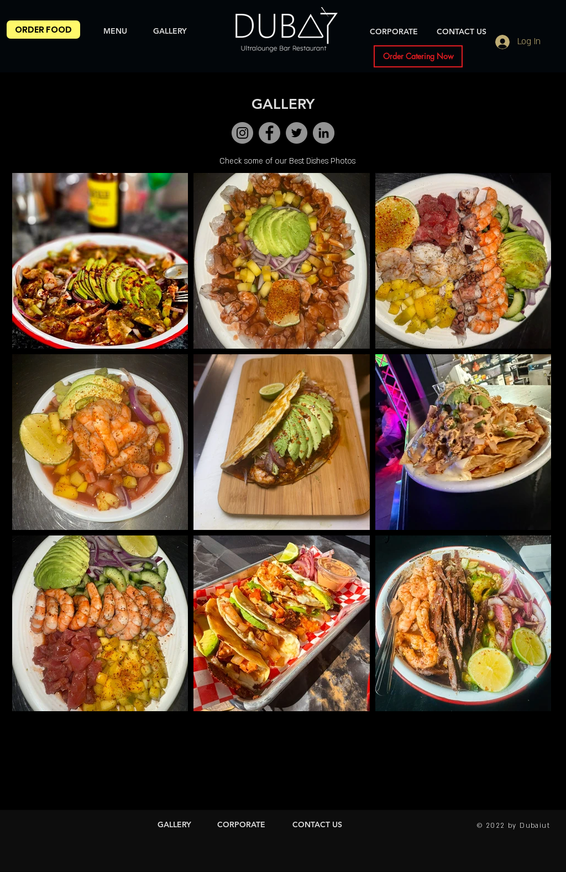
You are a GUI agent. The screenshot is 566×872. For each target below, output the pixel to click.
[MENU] (115, 31)
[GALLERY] (170, 31)
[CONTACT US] (461, 32)
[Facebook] (269, 133)
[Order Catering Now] (418, 56)
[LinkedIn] (323, 133)
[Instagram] (242, 133)
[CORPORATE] (394, 32)
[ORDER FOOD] (43, 29)
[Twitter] (296, 133)
